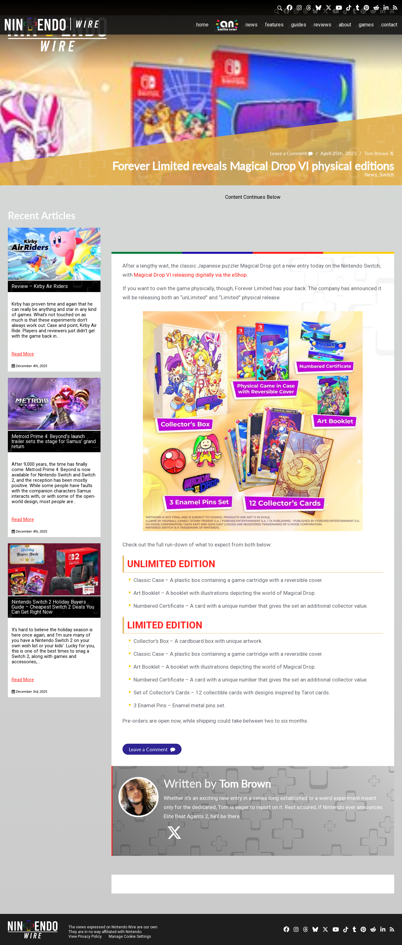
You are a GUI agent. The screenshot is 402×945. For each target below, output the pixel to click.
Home (202, 25)
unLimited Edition (173, 564)
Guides (298, 25)
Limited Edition (166, 625)
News (252, 25)
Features (274, 25)
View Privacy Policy (85, 936)
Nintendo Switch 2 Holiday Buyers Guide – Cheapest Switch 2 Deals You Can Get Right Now (53, 607)
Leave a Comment (288, 153)
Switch (386, 175)
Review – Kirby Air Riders (40, 286)
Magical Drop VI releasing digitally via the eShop (190, 275)
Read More (23, 354)
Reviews (322, 25)
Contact (389, 25)
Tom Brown (375, 153)
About (345, 25)
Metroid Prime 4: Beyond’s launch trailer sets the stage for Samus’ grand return (54, 441)
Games (366, 25)
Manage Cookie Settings (130, 936)
